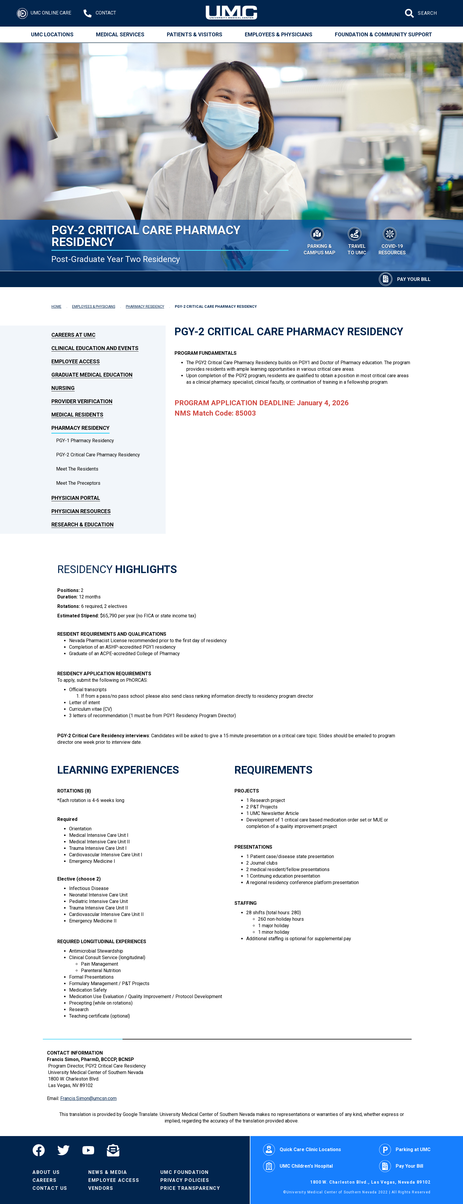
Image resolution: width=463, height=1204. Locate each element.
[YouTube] (88, 1150)
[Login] (44, 13)
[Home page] (231, 13)
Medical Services (120, 34)
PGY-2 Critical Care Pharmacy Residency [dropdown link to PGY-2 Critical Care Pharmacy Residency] (98, 455)
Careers (44, 1180)
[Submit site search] (410, 13)
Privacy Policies (184, 1180)
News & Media (107, 1172)
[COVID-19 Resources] (392, 240)
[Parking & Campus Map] (319, 240)
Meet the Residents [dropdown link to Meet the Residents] (77, 469)
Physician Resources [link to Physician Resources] (81, 511)
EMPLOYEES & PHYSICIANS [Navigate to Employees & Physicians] (93, 307)
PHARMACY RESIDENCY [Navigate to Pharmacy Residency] (145, 307)
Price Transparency (190, 1188)
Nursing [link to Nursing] (63, 388)
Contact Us (49, 1188)
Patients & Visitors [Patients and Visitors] (194, 34)
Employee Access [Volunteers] (113, 1180)
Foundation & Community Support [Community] (383, 34)
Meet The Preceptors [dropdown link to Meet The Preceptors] (78, 483)
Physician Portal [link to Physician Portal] (75, 498)
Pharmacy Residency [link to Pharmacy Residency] (80, 428)
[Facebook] (41, 1150)
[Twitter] (63, 1150)
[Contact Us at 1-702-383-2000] (100, 13)
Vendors (100, 1188)
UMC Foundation (184, 1172)
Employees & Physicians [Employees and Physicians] (278, 34)
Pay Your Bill (401, 1166)
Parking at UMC (405, 1150)
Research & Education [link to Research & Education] (82, 524)
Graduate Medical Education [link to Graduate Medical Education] (92, 375)
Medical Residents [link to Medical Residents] (77, 414)
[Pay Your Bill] (405, 279)
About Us (46, 1172)
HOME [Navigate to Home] (56, 307)
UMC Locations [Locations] (52, 34)
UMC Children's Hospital (298, 1166)
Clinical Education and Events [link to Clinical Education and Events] (94, 348)
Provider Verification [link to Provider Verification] (82, 401)
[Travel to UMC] (357, 240)
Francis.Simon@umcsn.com (88, 1098)
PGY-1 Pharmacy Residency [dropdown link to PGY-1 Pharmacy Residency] (85, 440)
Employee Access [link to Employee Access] (75, 361)
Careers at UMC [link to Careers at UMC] (73, 335)
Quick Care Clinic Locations (302, 1150)
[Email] (113, 1150)
